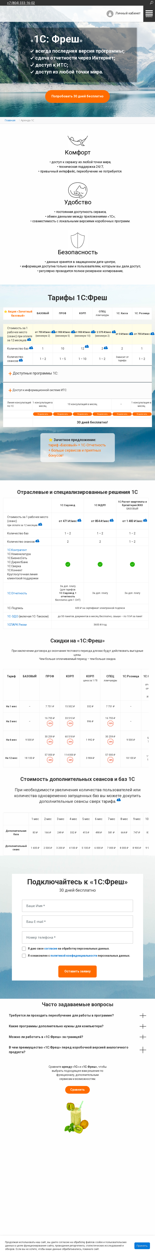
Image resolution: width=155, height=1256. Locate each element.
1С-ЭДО (12, 612)
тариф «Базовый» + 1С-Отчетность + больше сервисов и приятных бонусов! (77, 446)
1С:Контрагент (17, 546)
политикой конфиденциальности (73, 951)
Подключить (43, 410)
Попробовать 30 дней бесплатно (77, 96)
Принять (142, 1245)
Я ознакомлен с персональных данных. (79, 951)
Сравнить (77, 1086)
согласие (50, 944)
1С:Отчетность (17, 589)
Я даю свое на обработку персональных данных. (69, 944)
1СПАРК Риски (17, 620)
